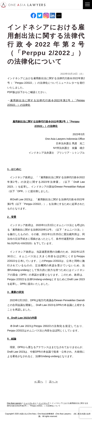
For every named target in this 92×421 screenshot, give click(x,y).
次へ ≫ (53, 381)
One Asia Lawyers (63, 414)
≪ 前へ (38, 381)
